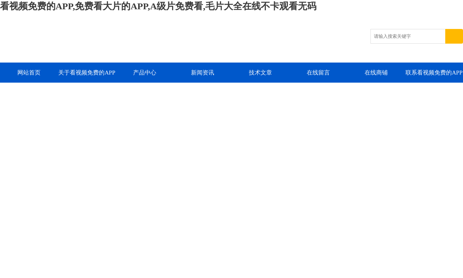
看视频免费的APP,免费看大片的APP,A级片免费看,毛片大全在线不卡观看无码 (158, 6)
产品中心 (144, 73)
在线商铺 (376, 73)
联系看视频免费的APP (434, 73)
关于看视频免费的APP (86, 73)
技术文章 (260, 73)
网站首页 (29, 73)
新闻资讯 (202, 73)
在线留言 (318, 73)
